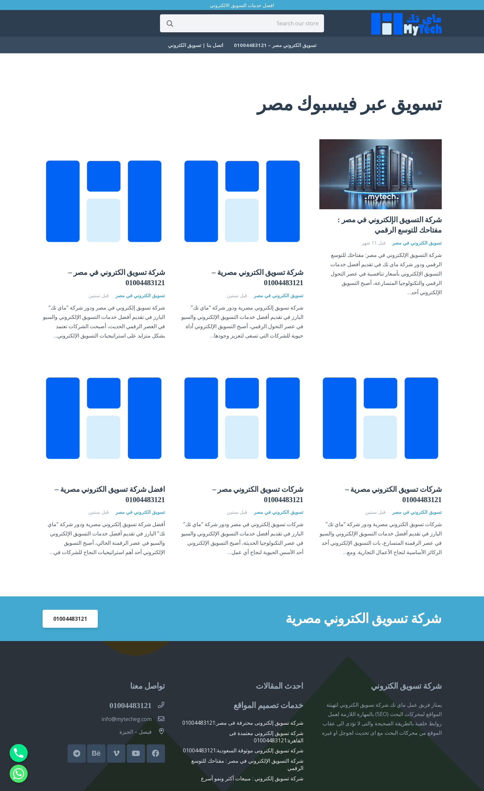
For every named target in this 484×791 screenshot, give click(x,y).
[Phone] (19, 753)
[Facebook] (156, 753)
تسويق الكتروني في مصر (417, 243)
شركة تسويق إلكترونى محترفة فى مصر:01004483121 (242, 722)
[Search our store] (242, 23)
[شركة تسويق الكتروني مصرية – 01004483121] (242, 144)
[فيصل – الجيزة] (158, 731)
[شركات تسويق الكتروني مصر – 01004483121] (242, 361)
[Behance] (96, 753)
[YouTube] (136, 753)
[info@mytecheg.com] (158, 719)
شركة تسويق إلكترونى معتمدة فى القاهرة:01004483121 (266, 736)
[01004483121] (158, 705)
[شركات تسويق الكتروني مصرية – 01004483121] (380, 361)
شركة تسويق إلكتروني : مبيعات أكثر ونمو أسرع (252, 778)
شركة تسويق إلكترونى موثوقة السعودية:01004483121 (243, 750)
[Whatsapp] (19, 774)
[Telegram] (77, 753)
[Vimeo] (116, 753)
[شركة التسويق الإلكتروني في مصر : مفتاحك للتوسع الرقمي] (380, 144)
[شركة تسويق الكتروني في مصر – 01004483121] (104, 144)
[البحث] (170, 23)
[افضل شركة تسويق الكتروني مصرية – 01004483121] (104, 361)
